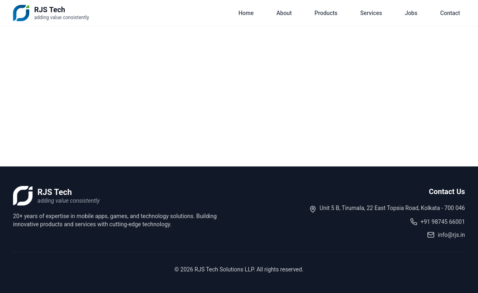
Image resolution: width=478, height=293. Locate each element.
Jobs (411, 13)
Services (371, 13)
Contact (450, 13)
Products (326, 13)
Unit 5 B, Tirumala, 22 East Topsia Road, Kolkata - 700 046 (392, 208)
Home (246, 13)
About (284, 13)
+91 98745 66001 (443, 222)
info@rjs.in (451, 235)
